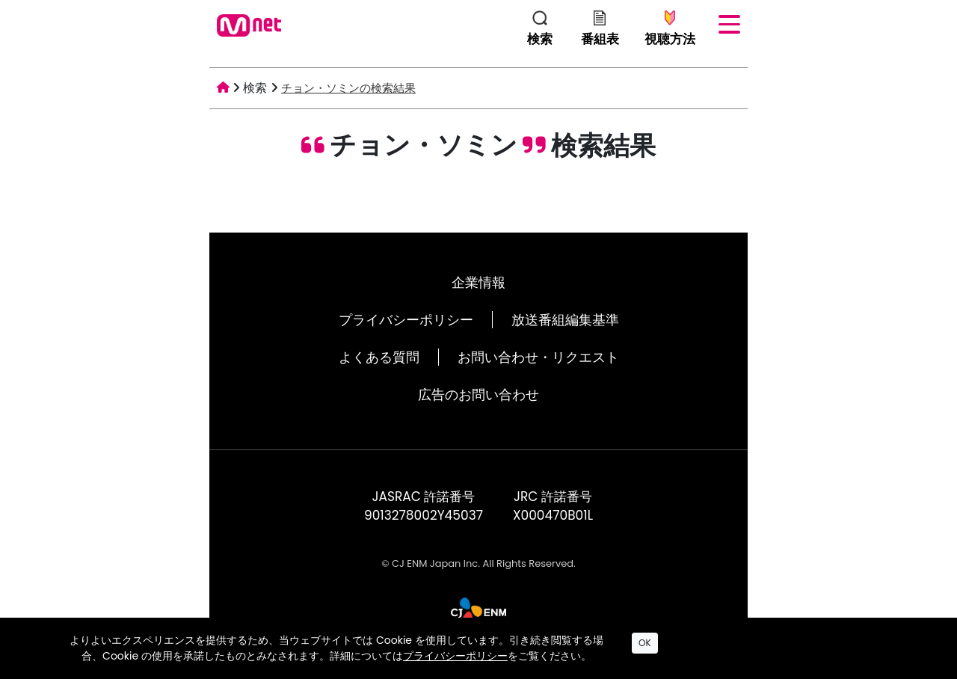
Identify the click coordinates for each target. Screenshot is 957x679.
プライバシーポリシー (406, 319)
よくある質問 (379, 357)
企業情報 (478, 282)
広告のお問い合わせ (478, 394)
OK (644, 642)
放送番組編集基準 (565, 319)
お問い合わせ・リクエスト (538, 357)
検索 (255, 87)
